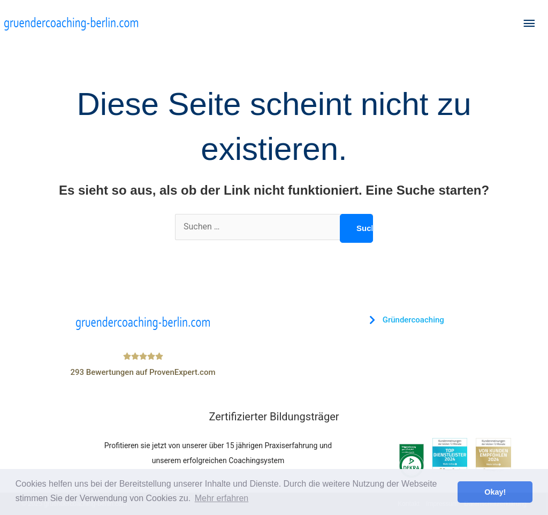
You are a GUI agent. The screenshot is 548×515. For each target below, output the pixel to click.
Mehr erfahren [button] (222, 498)
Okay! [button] (495, 492)
